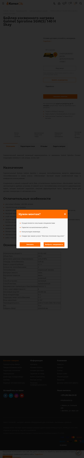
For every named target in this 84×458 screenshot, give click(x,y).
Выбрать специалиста (54, 244)
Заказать (30, 244)
